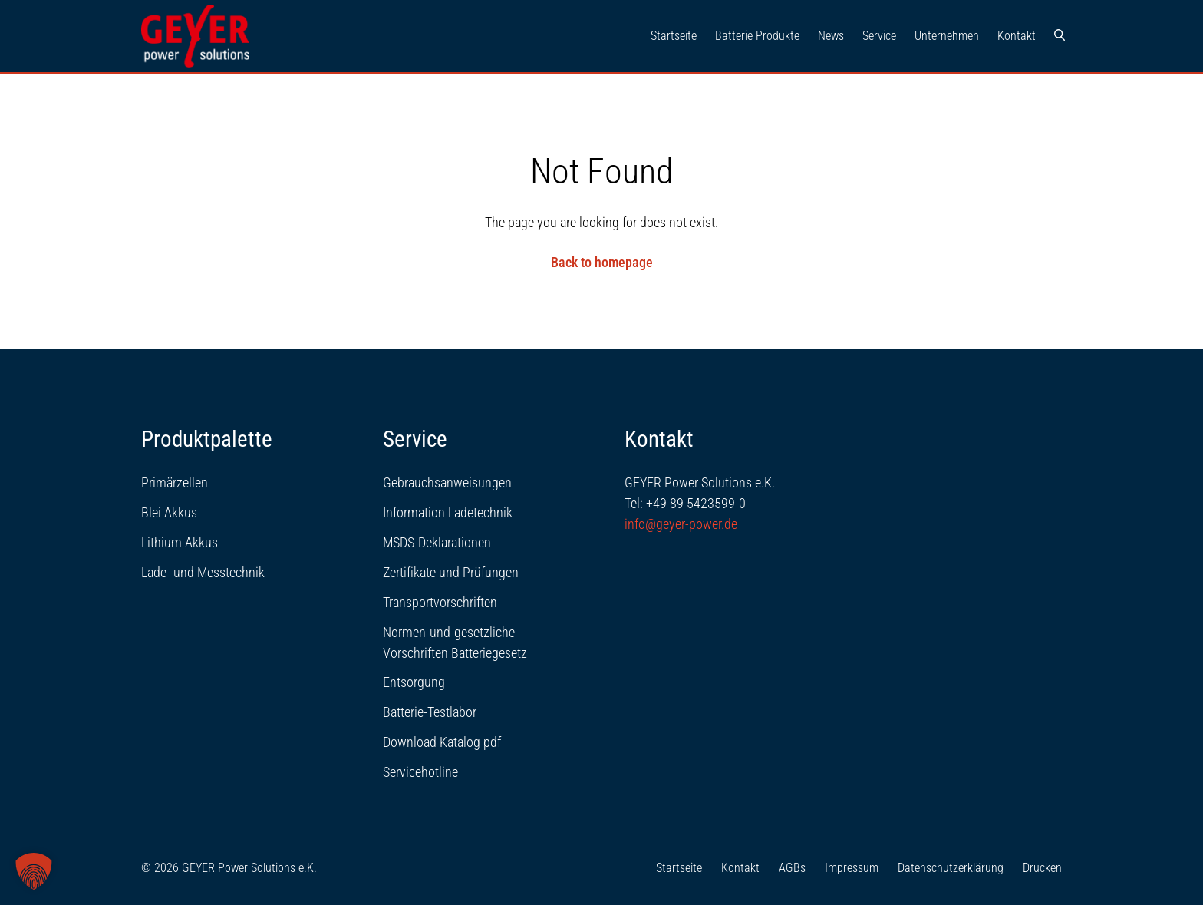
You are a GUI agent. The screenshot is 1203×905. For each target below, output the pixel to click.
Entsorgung (414, 682)
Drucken (1042, 867)
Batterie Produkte (757, 35)
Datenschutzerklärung (951, 867)
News (831, 35)
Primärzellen (174, 482)
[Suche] (1059, 36)
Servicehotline (420, 772)
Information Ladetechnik (448, 512)
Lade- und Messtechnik (203, 572)
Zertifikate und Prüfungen (451, 572)
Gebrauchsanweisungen (447, 482)
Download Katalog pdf (442, 742)
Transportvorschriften (440, 602)
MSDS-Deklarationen (437, 542)
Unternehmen (947, 35)
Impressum (851, 867)
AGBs (792, 867)
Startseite (674, 35)
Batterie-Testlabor (429, 712)
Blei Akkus (169, 512)
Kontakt (1016, 35)
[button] (34, 871)
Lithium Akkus (179, 542)
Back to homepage (602, 262)
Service (879, 35)
